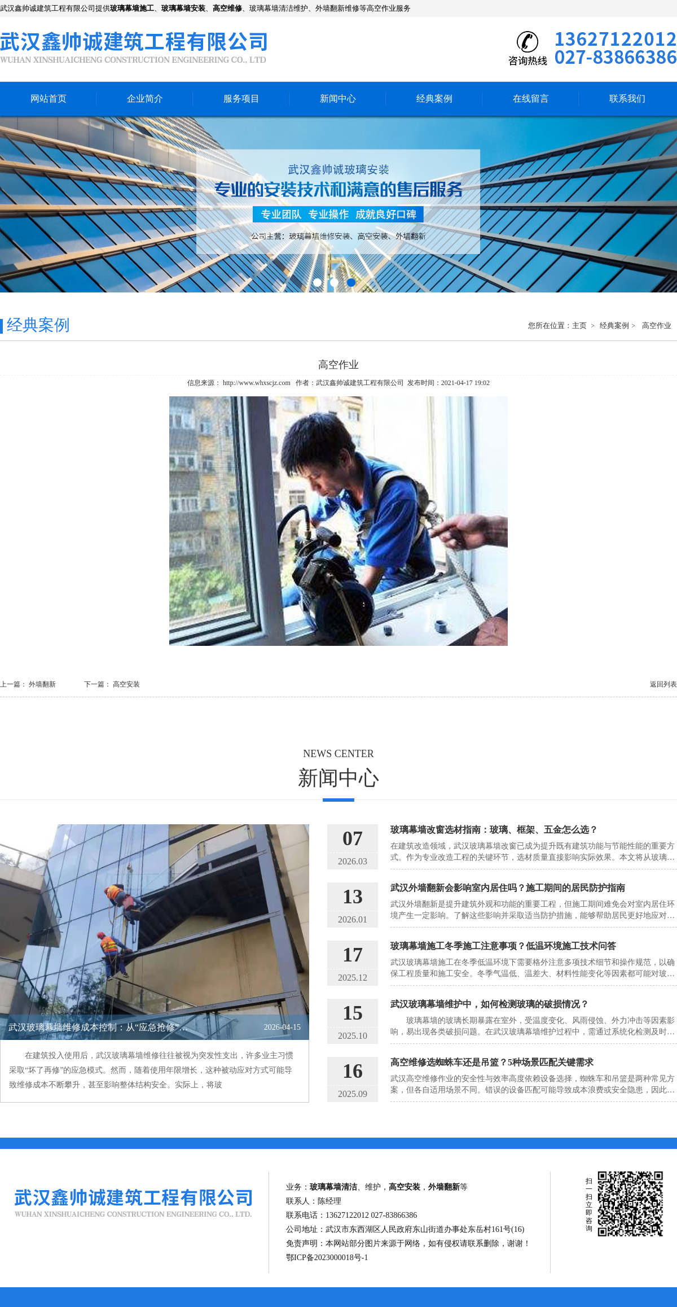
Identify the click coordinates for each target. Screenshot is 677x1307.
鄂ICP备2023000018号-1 (327, 1257)
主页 (580, 325)
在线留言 (531, 98)
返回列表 (663, 684)
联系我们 (627, 98)
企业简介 (145, 98)
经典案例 (434, 98)
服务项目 (241, 98)
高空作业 (656, 325)
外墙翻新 (42, 684)
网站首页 (48, 98)
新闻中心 (338, 98)
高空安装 (126, 684)
